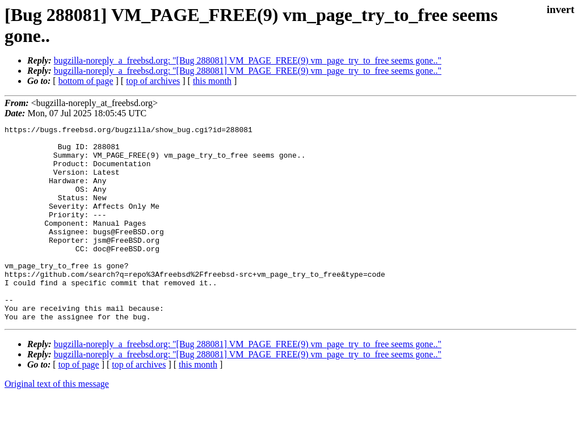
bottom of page (85, 81)
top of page (78, 403)
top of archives (153, 81)
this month (212, 81)
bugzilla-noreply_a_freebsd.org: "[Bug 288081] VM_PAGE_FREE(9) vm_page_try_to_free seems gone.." (247, 60)
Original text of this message (57, 423)
